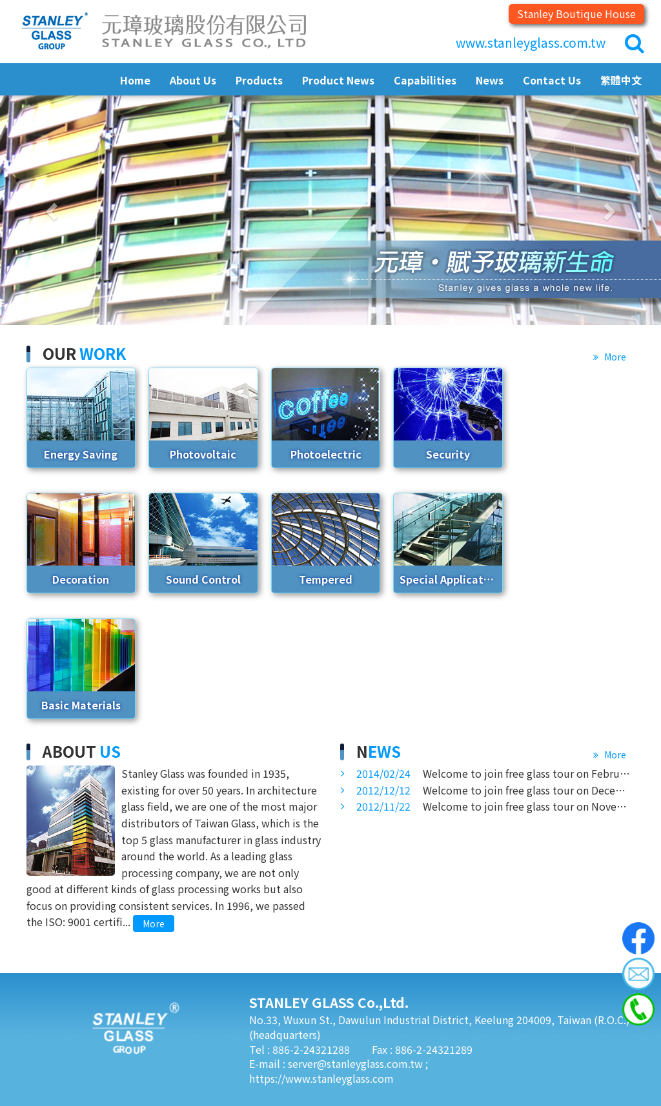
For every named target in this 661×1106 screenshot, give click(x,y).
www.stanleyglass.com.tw (530, 43)
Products (259, 80)
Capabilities (425, 80)
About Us (193, 80)
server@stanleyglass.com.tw (356, 1063)
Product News (338, 80)
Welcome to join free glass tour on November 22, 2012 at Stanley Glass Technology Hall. (495, 806)
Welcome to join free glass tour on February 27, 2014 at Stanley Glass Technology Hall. (495, 773)
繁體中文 (621, 80)
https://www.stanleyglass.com (321, 1078)
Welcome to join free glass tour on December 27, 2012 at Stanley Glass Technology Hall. (495, 790)
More (614, 356)
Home (135, 80)
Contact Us (552, 80)
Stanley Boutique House (576, 13)
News (489, 80)
